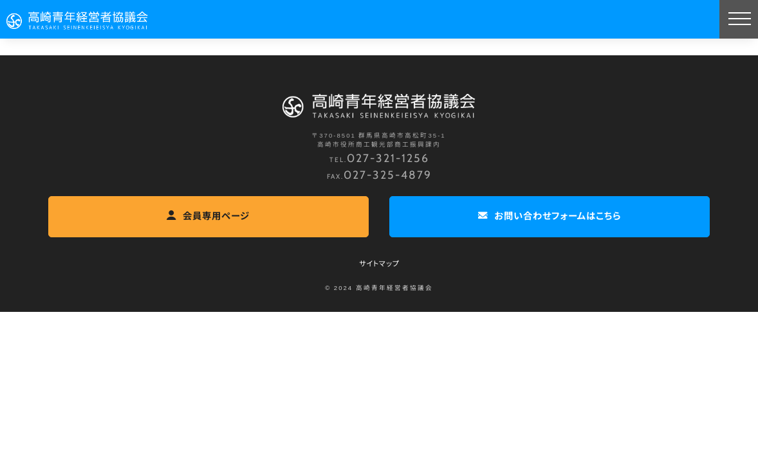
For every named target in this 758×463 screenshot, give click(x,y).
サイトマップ (379, 264)
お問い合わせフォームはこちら (549, 215)
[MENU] (738, 19)
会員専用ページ (208, 215)
